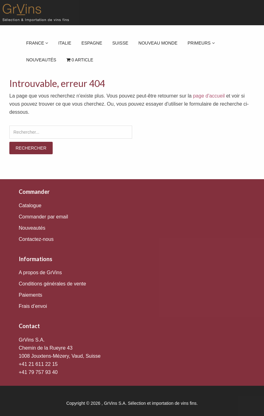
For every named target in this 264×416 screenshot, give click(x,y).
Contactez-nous (36, 239)
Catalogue (30, 205)
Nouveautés (41, 59)
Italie (64, 43)
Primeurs (201, 43)
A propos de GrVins (40, 272)
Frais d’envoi (33, 306)
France (37, 43)
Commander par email (43, 216)
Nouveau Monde (157, 43)
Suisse (120, 43)
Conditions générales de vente (52, 283)
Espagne (91, 43)
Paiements (30, 295)
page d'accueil (209, 95)
